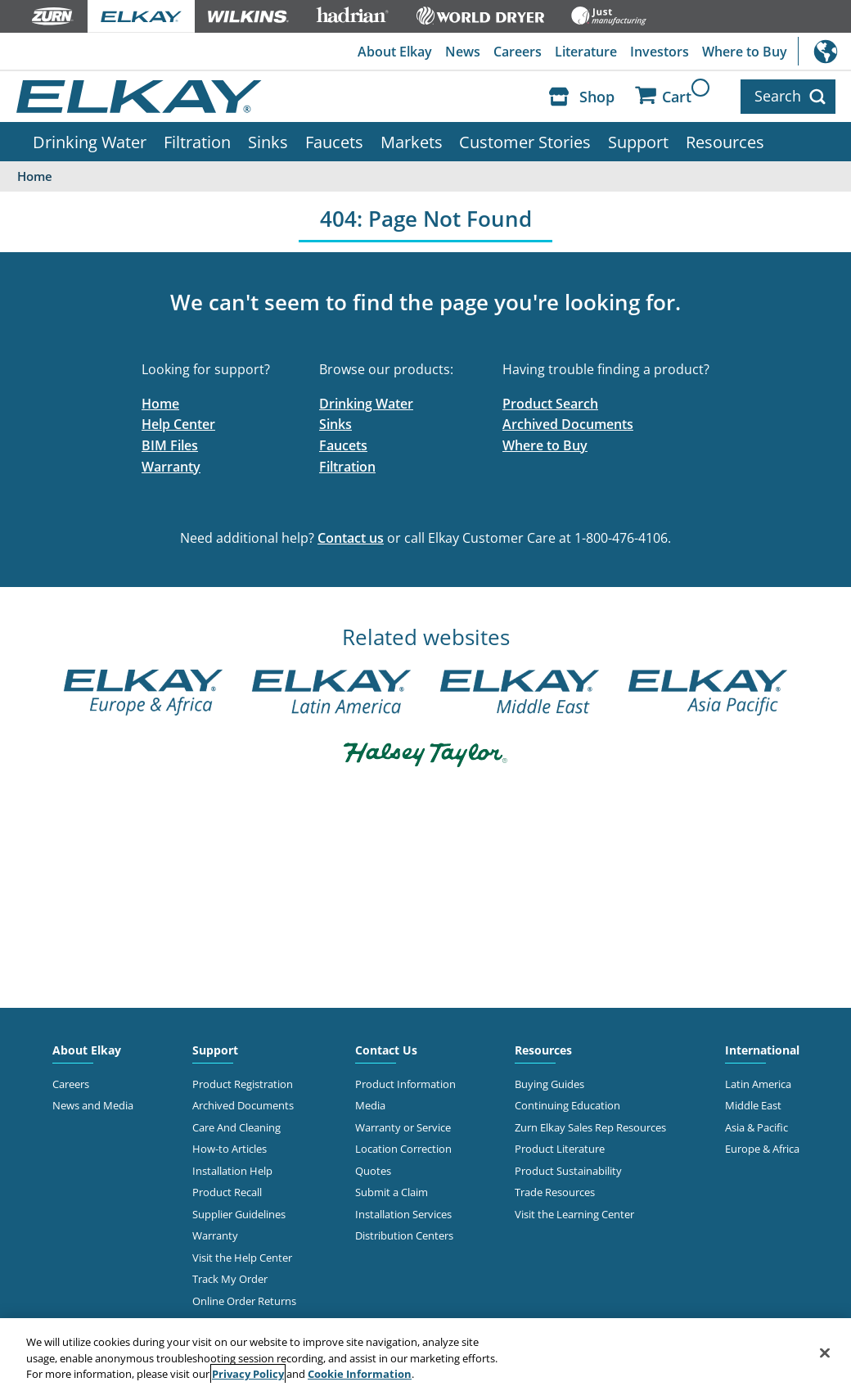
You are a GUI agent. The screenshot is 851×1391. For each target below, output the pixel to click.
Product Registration (242, 1084)
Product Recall (227, 1192)
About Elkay (395, 52)
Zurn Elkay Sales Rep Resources (590, 1127)
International (824, 51)
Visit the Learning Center (574, 1214)
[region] (425, 1354)
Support (638, 141)
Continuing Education (567, 1105)
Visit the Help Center (242, 1257)
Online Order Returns (244, 1301)
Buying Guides (549, 1084)
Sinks (268, 141)
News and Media (92, 1105)
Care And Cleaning (236, 1127)
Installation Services (403, 1214)
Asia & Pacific (756, 1127)
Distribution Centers (404, 1235)
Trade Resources (555, 1192)
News (462, 52)
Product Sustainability (568, 1170)
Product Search (550, 404)
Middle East (753, 1105)
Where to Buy (744, 52)
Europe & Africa (762, 1148)
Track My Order (230, 1278)
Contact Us (386, 1050)
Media (370, 1105)
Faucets (334, 141)
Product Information (405, 1084)
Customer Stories (525, 141)
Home (160, 404)
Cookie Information (360, 1374)
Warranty (171, 467)
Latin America (758, 1084)
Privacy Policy (248, 1374)
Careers (517, 52)
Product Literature (560, 1148)
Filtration (197, 141)
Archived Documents (567, 424)
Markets (411, 141)
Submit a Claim (391, 1192)
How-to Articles (229, 1148)
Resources (725, 141)
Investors (659, 52)
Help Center (178, 424)
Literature (586, 52)
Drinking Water (89, 141)
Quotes (373, 1170)
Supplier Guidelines (239, 1214)
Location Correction (403, 1148)
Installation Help (232, 1170)
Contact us (350, 538)
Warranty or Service (403, 1127)
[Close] (825, 1353)
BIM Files (170, 445)
